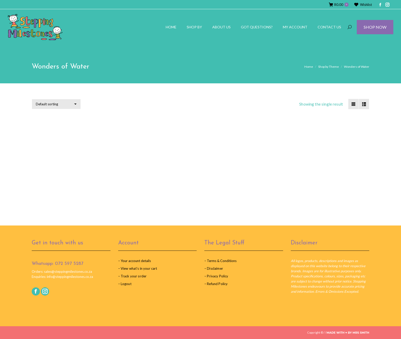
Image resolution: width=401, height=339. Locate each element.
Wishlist (363, 4)
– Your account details (134, 261)
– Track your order (132, 276)
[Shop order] (56, 104)
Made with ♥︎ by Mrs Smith (348, 332)
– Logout (124, 284)
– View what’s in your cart (137, 268)
